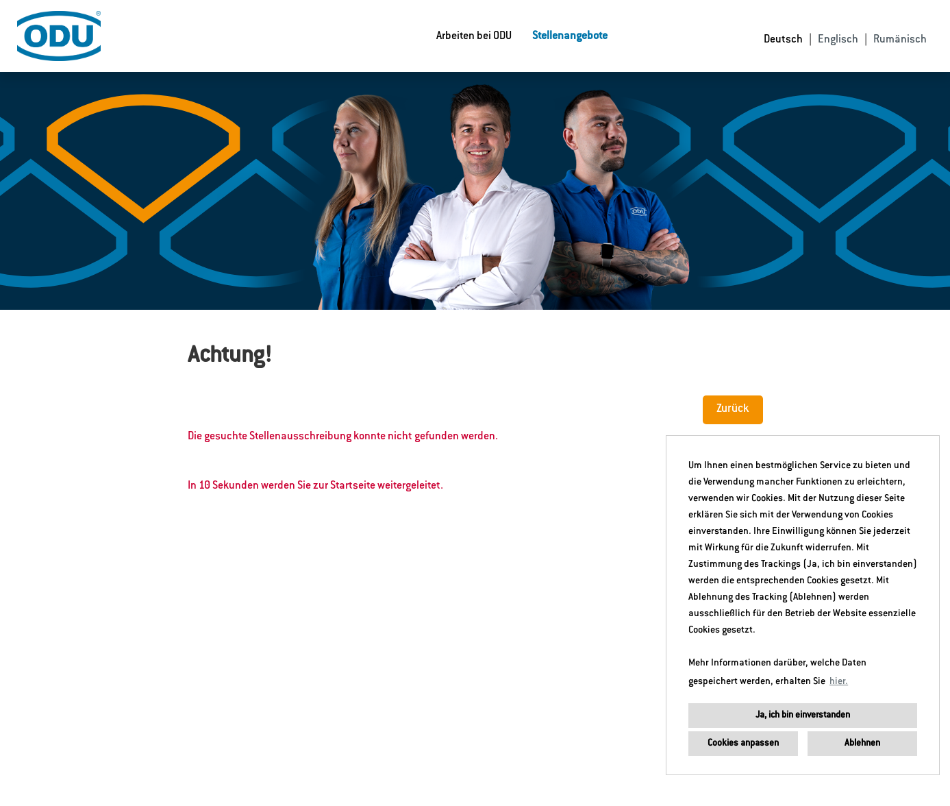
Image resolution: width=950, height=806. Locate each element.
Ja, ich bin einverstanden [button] (802, 715)
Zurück (732, 409)
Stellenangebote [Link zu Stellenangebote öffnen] (570, 36)
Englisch (838, 40)
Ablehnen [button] (862, 743)
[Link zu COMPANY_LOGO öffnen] (59, 36)
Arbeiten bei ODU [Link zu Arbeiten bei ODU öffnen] (474, 36)
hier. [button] (838, 681)
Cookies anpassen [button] (743, 743)
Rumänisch (900, 40)
